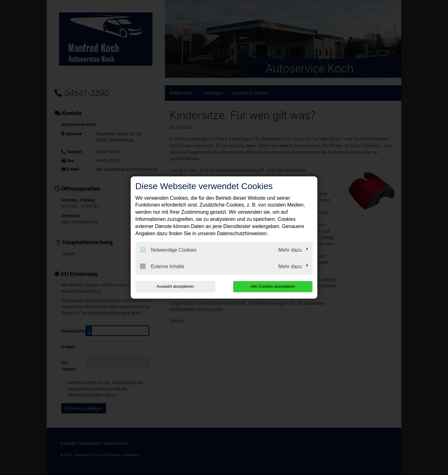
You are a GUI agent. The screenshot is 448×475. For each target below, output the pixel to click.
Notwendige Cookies (168, 250)
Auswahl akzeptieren (175, 286)
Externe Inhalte (162, 266)
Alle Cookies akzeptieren (272, 286)
